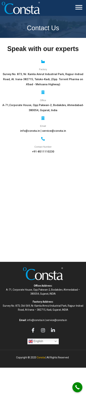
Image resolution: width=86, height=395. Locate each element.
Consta (41, 357)
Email (43, 126)
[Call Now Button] (77, 387)
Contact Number (43, 146)
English (35, 341)
